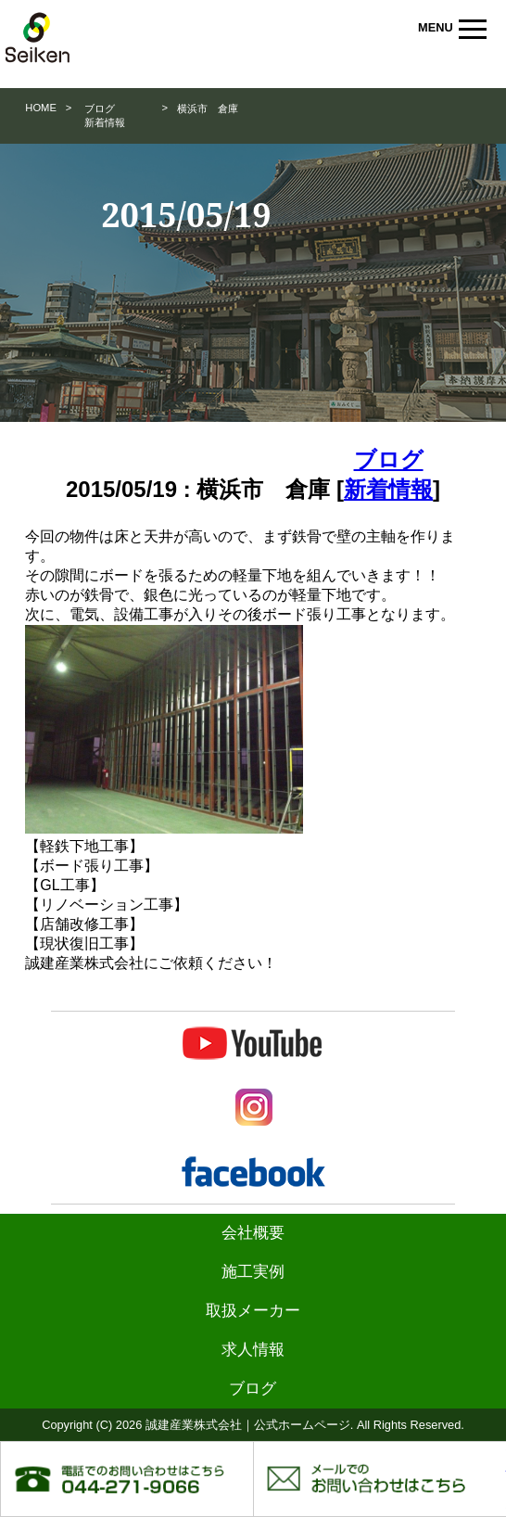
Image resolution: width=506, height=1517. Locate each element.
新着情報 (104, 122)
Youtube (253, 1044)
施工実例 (253, 1272)
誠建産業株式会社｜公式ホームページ (51, 37)
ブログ (99, 108)
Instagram (253, 1108)
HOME (41, 107)
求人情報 (253, 1349)
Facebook (253, 1172)
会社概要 (253, 1233)
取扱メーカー (253, 1310)
